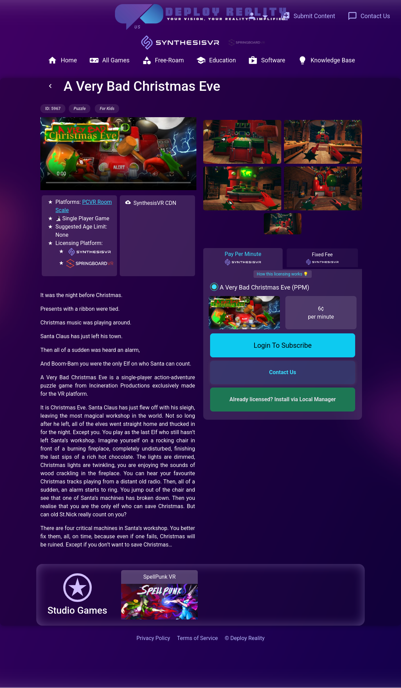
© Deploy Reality (245, 638)
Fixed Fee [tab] (322, 259)
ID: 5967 (53, 108)
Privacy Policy (153, 638)
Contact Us (369, 16)
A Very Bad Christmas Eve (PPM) (264, 287)
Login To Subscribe (283, 345)
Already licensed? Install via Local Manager (283, 399)
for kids (107, 108)
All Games (109, 60)
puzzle (80, 108)
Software (266, 60)
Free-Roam (163, 60)
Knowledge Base (326, 60)
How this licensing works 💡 (283, 274)
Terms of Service (197, 638)
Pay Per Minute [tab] (242, 258)
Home (62, 60)
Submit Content (308, 16)
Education (216, 60)
